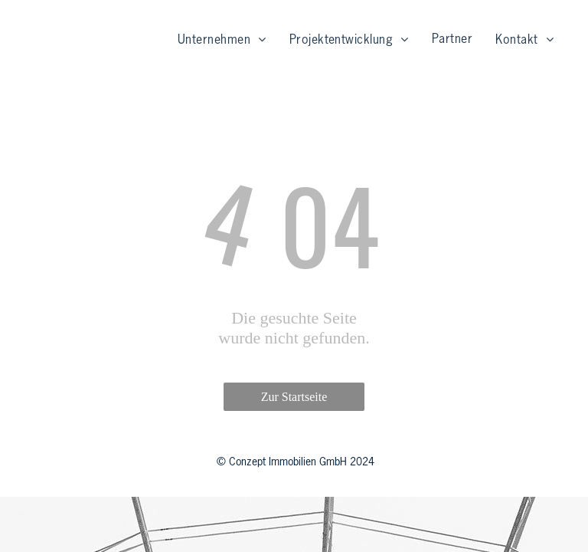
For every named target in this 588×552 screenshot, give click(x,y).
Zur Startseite (294, 396)
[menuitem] (222, 40)
